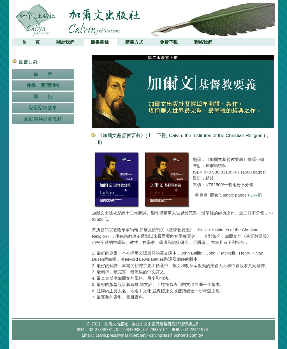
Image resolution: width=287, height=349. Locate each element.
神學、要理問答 (43, 85)
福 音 (42, 74)
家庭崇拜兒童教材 (43, 119)
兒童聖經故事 (43, 107)
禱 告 (42, 96)
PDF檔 (254, 195)
